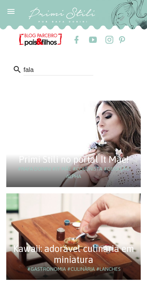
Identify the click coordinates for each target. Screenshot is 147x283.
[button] (11, 11)
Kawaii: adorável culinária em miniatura (73, 254)
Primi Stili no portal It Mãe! (74, 159)
